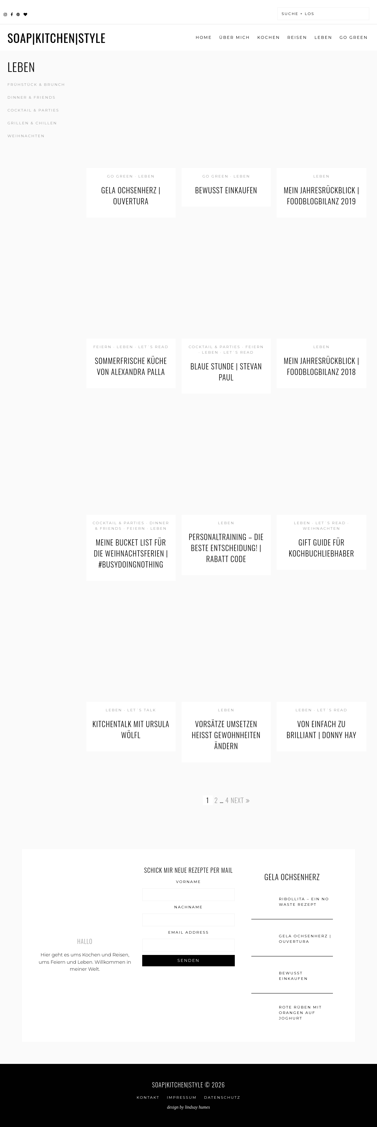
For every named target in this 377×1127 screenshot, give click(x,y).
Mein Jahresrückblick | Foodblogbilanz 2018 (321, 366)
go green (354, 37)
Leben (323, 37)
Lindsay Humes (197, 1107)
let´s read (153, 346)
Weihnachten (26, 136)
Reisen (297, 37)
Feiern (102, 346)
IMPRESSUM (182, 1097)
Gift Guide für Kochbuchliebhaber (321, 548)
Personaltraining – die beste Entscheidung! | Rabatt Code (226, 547)
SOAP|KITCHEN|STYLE (56, 37)
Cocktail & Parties (33, 110)
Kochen (268, 37)
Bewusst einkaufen (226, 190)
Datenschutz (222, 1097)
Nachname (188, 907)
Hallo (85, 941)
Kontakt (148, 1097)
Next (240, 800)
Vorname (188, 882)
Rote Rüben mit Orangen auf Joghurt (300, 1013)
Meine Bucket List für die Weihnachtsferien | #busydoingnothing (131, 553)
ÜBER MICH (234, 37)
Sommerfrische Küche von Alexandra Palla (131, 366)
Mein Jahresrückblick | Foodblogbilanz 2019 (321, 196)
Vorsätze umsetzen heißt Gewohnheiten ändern (226, 734)
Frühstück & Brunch (36, 84)
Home (203, 37)
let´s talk (141, 710)
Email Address (188, 932)
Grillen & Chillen (32, 123)
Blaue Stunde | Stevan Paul (226, 372)
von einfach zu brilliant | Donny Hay (321, 729)
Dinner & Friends (31, 97)
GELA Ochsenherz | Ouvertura (131, 196)
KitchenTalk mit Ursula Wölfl (131, 729)
